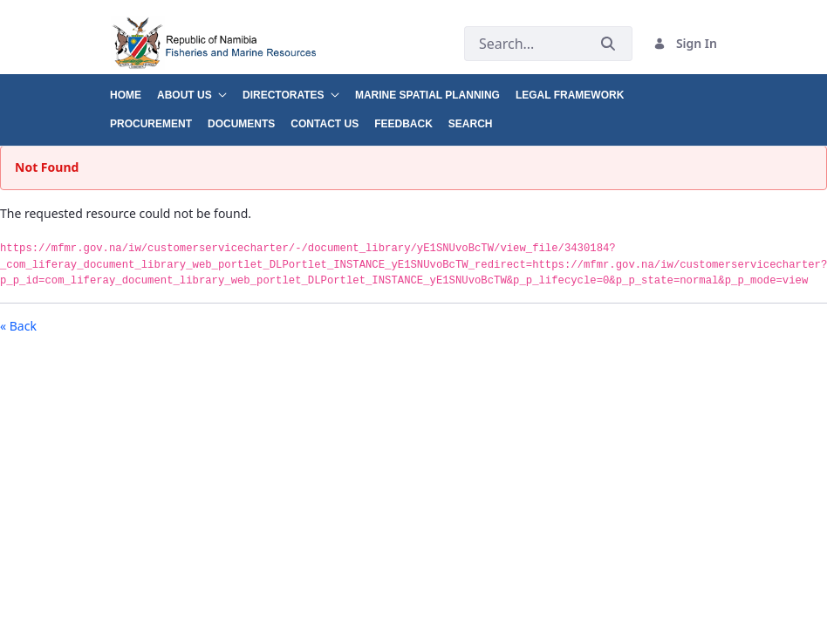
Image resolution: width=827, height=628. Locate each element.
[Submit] (608, 44)
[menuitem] (133, 88)
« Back (18, 325)
